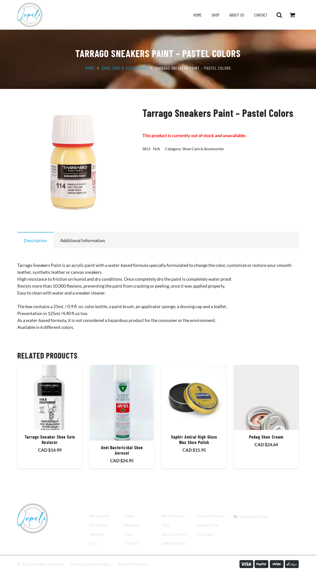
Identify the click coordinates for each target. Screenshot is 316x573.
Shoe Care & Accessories (125, 68)
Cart (93, 543)
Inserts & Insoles (210, 515)
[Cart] (292, 15)
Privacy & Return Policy (91, 564)
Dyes (165, 525)
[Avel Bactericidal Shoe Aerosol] (121, 403)
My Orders (98, 525)
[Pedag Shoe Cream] (266, 397)
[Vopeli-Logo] (30, 15)
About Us (132, 525)
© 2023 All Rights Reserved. (40, 564)
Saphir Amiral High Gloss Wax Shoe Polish (194, 439)
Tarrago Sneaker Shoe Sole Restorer (50, 439)
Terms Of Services (132, 564)
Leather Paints (173, 543)
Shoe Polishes (173, 515)
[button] (279, 15)
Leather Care (207, 525)
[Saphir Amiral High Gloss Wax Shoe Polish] (193, 397)
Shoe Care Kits (173, 534)
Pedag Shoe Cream (266, 437)
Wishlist (96, 534)
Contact (131, 543)
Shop (128, 534)
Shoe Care (204, 534)
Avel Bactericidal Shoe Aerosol (122, 450)
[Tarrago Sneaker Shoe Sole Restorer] (49, 397)
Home (90, 68)
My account (99, 515)
